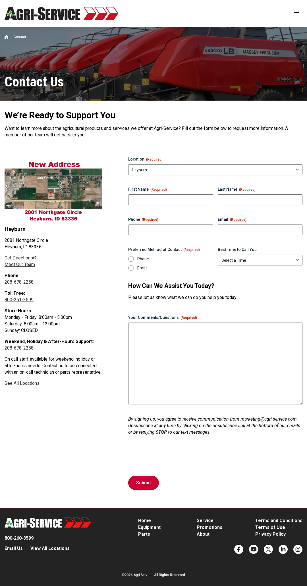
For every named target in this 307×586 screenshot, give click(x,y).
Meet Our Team (20, 264)
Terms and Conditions (278, 520)
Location (145, 159)
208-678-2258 (19, 282)
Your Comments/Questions (162, 317)
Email (232, 219)
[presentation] (171, 458)
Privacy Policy (270, 534)
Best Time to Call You (237, 249)
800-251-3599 (19, 299)
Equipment (149, 527)
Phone (143, 219)
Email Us (14, 548)
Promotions (209, 527)
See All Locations (22, 383)
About (203, 534)
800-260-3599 (19, 538)
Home (6, 37)
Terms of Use (270, 527)
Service (205, 520)
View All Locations (50, 548)
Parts (144, 534)
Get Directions (19, 258)
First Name (147, 189)
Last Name (237, 189)
